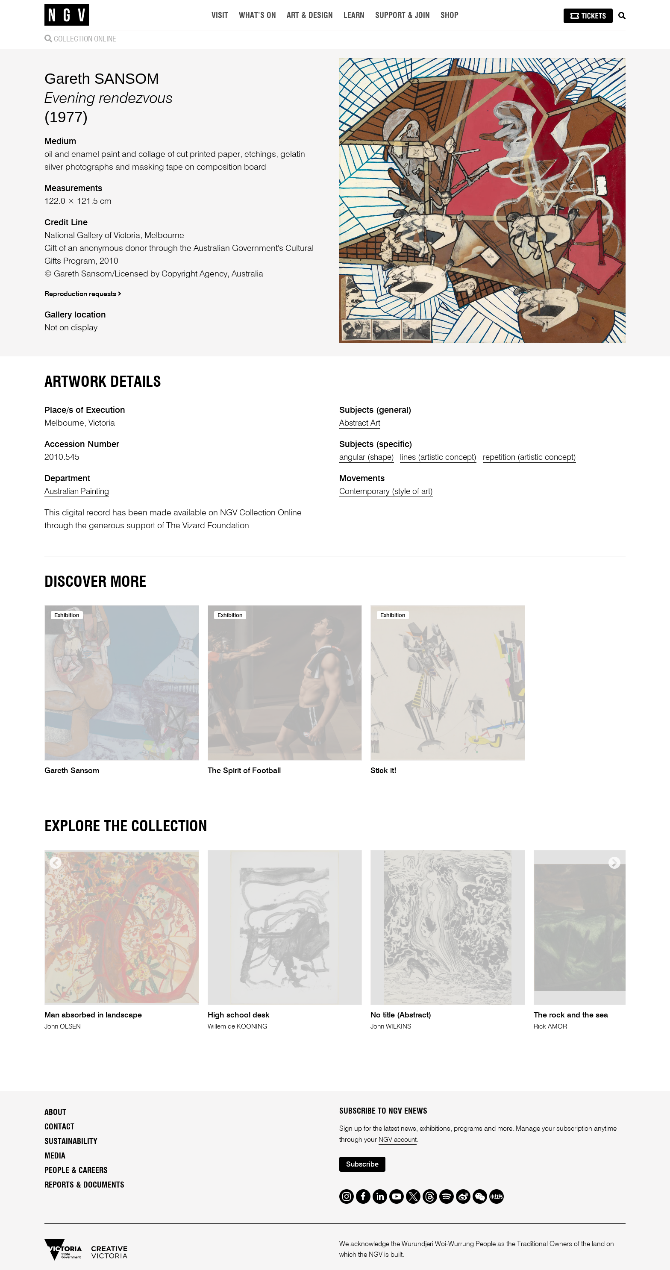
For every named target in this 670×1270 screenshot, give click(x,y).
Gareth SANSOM (101, 78)
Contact (59, 1128)
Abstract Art (360, 423)
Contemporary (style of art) (388, 492)
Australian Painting (78, 492)
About (55, 1113)
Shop (449, 16)
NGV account (398, 1140)
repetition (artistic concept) (539, 457)
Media (54, 1157)
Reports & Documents (84, 1186)
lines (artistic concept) (445, 457)
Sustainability (70, 1142)
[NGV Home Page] (66, 15)
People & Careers (76, 1171)
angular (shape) (368, 457)
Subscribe (363, 1165)
